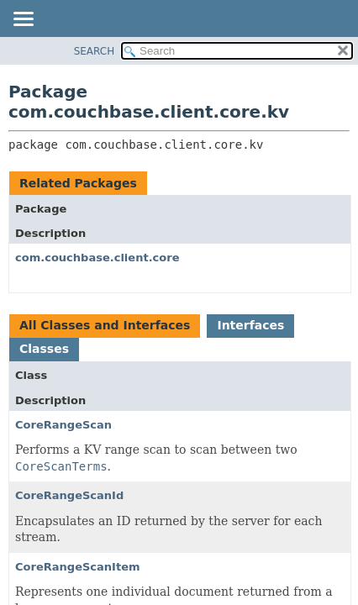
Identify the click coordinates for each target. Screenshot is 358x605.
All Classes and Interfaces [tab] (104, 325)
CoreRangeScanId (69, 495)
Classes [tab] (44, 348)
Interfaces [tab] (250, 325)
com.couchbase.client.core (97, 257)
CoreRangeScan (63, 424)
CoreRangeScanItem (77, 566)
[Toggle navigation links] (22, 20)
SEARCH (94, 51)
